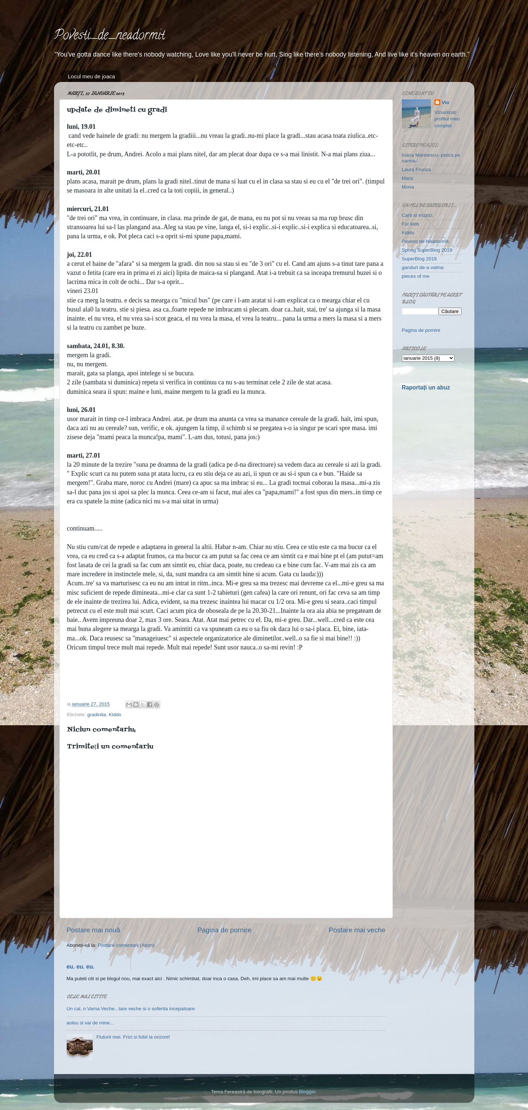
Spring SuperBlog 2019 (427, 250)
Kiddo (115, 714)
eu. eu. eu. (81, 966)
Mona (408, 187)
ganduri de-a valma (423, 267)
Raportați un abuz (426, 387)
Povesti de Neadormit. (426, 241)
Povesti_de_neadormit (109, 36)
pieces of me (416, 276)
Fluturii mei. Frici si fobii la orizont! (133, 1037)
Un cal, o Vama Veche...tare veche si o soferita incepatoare (131, 1008)
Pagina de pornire (224, 930)
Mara (407, 178)
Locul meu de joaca (91, 76)
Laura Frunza (416, 169)
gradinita (96, 714)
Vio (445, 102)
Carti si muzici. (418, 215)
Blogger (307, 1091)
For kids (410, 224)
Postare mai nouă (93, 930)
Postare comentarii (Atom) (126, 945)
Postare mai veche (357, 930)
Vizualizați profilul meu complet (447, 119)
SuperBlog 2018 (419, 258)
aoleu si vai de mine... (90, 1023)
